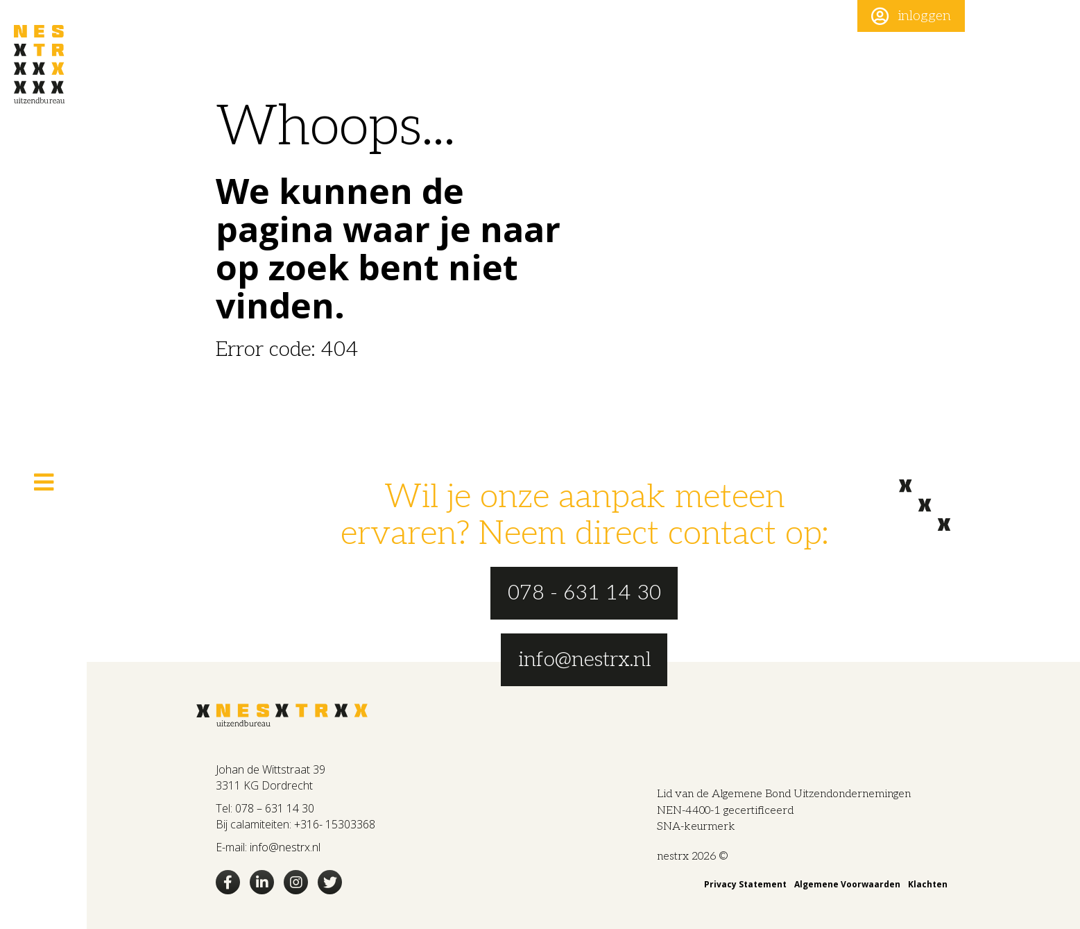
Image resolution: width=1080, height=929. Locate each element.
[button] (911, 16)
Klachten (928, 884)
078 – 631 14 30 (274, 808)
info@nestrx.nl (285, 847)
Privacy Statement (745, 884)
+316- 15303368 (334, 824)
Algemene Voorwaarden (847, 884)
